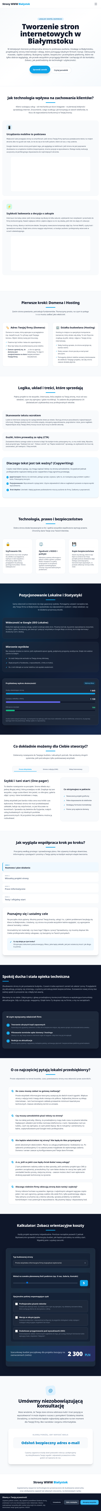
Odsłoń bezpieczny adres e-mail (50, 1442)
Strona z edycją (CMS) (50, 768)
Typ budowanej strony (23, 1256)
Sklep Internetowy (75, 768)
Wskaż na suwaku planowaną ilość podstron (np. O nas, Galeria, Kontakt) (45, 1275)
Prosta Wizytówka (25, 768)
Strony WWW (16, 4)
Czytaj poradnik (62, 69)
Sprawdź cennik (39, 69)
